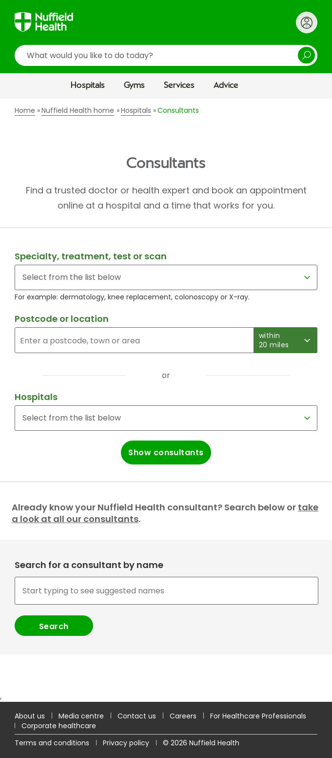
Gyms (134, 85)
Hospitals (88, 85)
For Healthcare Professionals (258, 716)
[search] (166, 55)
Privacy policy (126, 743)
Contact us (136, 716)
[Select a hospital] (166, 418)
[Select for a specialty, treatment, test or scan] (166, 277)
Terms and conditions (52, 743)
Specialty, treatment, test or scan (91, 256)
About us (30, 716)
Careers (183, 716)
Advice (226, 85)
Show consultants (166, 452)
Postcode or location (62, 319)
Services (179, 85)
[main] (166, 400)
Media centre (81, 716)
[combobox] (166, 606)
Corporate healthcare (58, 726)
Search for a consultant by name (89, 565)
